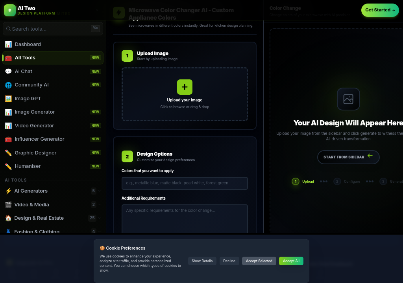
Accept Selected (259, 261)
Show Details (202, 261)
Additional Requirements (144, 198)
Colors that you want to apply (148, 171)
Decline (229, 261)
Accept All (291, 261)
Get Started (380, 10)
